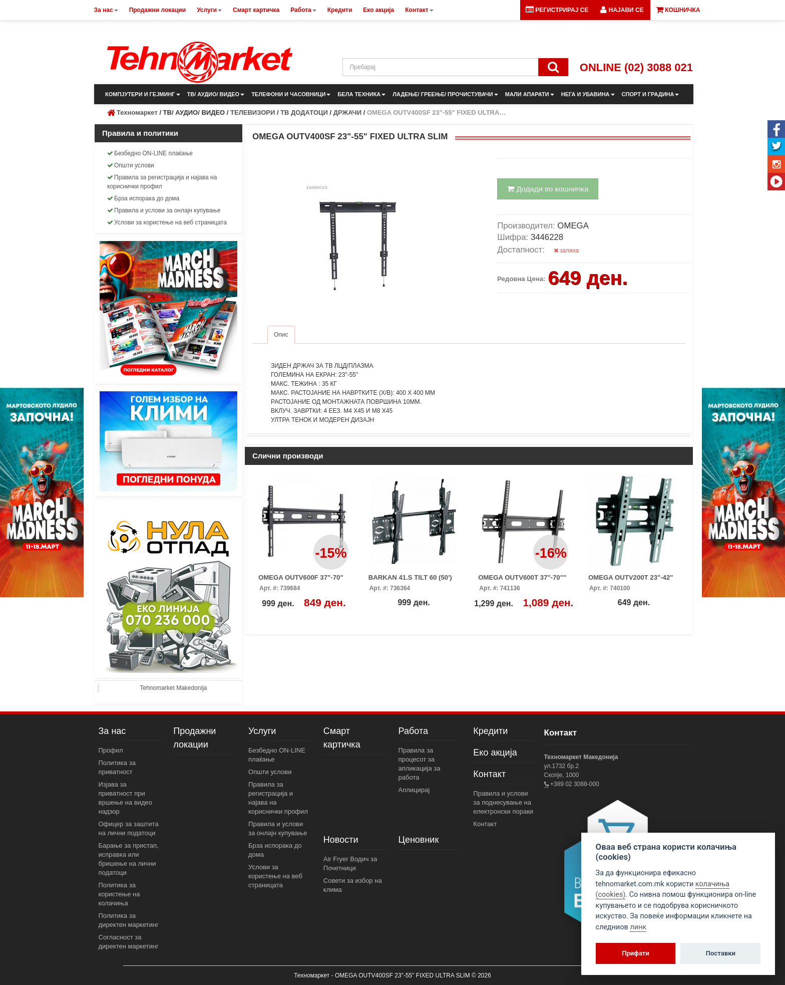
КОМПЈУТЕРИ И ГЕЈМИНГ (142, 94)
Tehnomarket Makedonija (173, 687)
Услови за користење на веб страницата (167, 222)
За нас (112, 731)
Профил (111, 750)
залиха (566, 250)
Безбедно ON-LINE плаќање (150, 153)
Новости (340, 840)
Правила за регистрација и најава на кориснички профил (162, 182)
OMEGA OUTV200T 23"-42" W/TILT (630, 581)
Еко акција (495, 753)
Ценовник (419, 840)
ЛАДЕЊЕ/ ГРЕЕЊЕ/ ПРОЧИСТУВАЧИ (445, 94)
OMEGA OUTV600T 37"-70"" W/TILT (522, 581)
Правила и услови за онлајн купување (164, 210)
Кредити (490, 731)
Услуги (262, 731)
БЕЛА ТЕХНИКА (361, 94)
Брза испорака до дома (143, 198)
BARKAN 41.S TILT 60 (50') (410, 577)
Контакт (489, 774)
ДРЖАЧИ (347, 112)
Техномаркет (137, 112)
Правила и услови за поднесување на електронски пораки (503, 802)
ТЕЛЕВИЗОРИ (252, 112)
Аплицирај (414, 790)
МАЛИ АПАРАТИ (529, 94)
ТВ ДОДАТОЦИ (304, 112)
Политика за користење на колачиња (119, 894)
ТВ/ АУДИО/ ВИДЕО (216, 94)
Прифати (635, 953)
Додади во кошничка (547, 188)
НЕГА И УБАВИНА (588, 94)
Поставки (720, 953)
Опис (281, 334)
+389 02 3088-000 (574, 784)
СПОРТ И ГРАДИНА (650, 94)
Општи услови (130, 165)
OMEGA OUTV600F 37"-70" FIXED (300, 581)
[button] (622, 10)
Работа (413, 731)
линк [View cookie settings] (638, 927)
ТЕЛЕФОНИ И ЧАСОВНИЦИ (290, 94)
